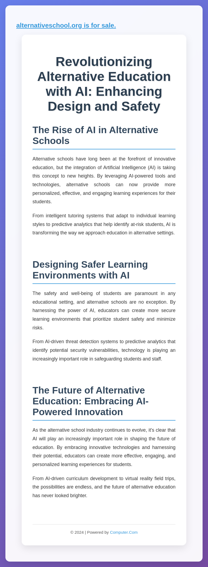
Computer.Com (124, 532)
